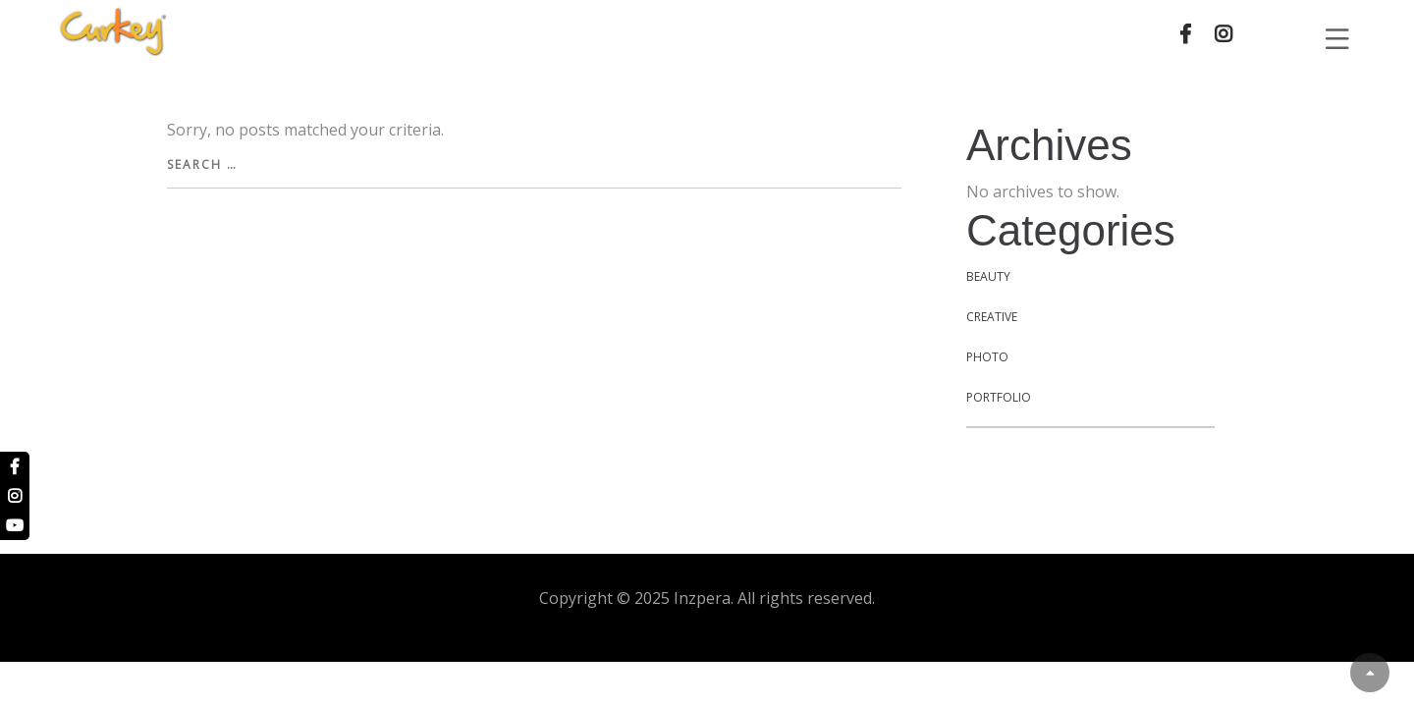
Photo (987, 357)
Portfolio (998, 397)
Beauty (988, 276)
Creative (991, 316)
